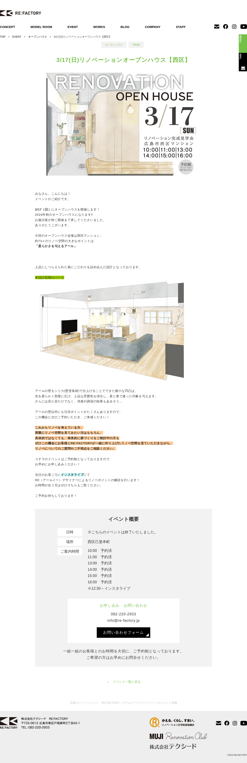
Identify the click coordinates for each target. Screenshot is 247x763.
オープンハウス (37, 36)
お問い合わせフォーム (123, 632)
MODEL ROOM (41, 27)
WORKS (99, 27)
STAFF (181, 27)
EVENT (73, 27)
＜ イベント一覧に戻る (124, 681)
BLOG (125, 27)
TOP (2, 36)
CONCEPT (7, 27)
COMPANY (153, 27)
